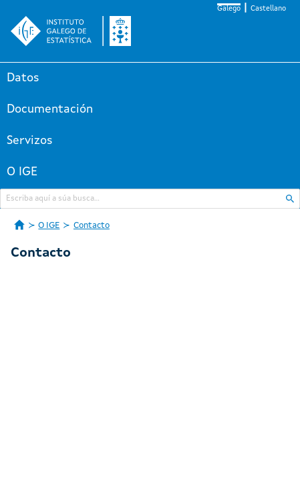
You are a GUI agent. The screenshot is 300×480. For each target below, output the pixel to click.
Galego (229, 9)
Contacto (91, 225)
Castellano (268, 9)
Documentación (50, 109)
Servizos (30, 141)
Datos (23, 78)
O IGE (22, 172)
